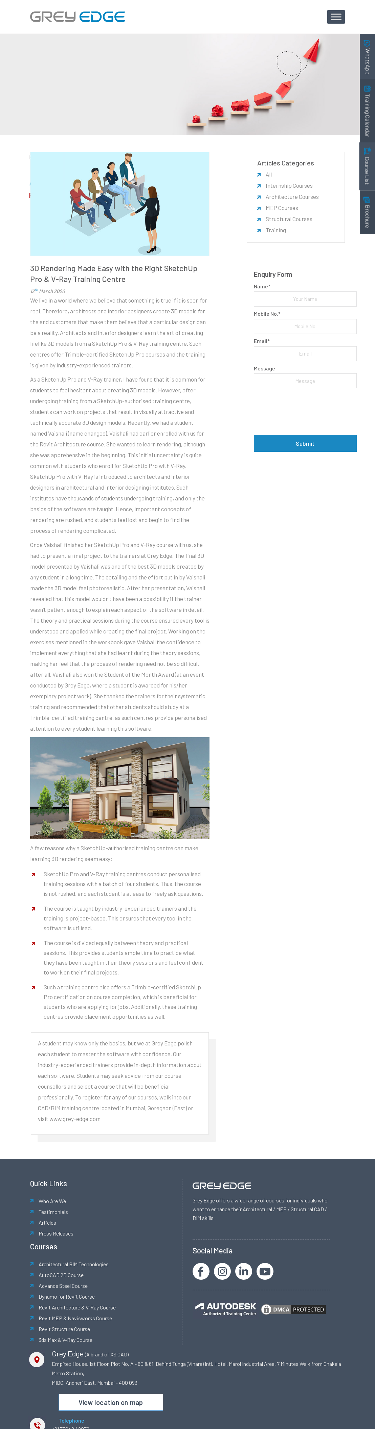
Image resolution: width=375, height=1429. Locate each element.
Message (264, 368)
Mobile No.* (267, 313)
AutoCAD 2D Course (61, 1275)
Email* (262, 341)
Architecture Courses (292, 196)
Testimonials (53, 1212)
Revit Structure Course (64, 1329)
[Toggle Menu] (336, 17)
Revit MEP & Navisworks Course (75, 1318)
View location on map (111, 1402)
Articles (47, 1222)
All (269, 174)
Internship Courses (289, 185)
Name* (262, 286)
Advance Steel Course (63, 1285)
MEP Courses (282, 207)
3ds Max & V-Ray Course (65, 1339)
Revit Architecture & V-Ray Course (77, 1307)
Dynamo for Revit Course (67, 1296)
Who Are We (52, 1201)
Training (276, 230)
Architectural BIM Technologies (74, 1264)
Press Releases (56, 1233)
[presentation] (305, 411)
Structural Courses (289, 218)
